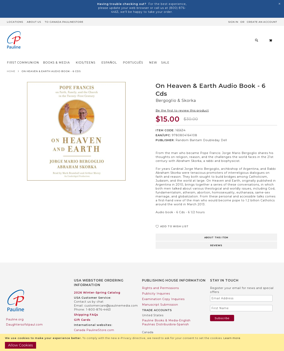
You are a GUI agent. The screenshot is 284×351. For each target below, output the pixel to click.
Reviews (216, 237)
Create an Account (262, 21)
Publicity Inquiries (156, 286)
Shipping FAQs (86, 307)
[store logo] (14, 40)
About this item (216, 229)
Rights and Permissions (160, 280)
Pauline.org (15, 311)
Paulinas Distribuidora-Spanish (165, 316)
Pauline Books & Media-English (166, 312)
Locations (15, 21)
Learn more (231, 338)
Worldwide (82, 327)
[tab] (216, 229)
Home (11, 63)
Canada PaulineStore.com (94, 322)
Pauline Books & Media (160, 329)
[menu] (136, 41)
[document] (142, 342)
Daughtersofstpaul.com (24, 317)
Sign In (233, 21)
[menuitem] (67, 41)
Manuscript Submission (160, 297)
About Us (34, 21)
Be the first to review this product (182, 103)
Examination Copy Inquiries (163, 291)
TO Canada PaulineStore (64, 21)
